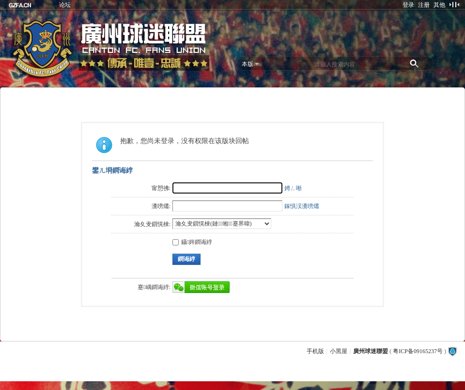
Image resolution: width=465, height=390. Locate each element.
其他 (439, 4)
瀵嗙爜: (161, 206)
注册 (424, 4)
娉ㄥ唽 (293, 188)
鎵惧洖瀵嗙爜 (301, 206)
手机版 (315, 351)
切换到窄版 (454, 4)
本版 (247, 64)
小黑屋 (338, 351)
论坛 (65, 4)
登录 (408, 4)
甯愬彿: (161, 188)
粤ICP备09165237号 (418, 351)
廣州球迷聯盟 (370, 351)
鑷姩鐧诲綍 (192, 242)
